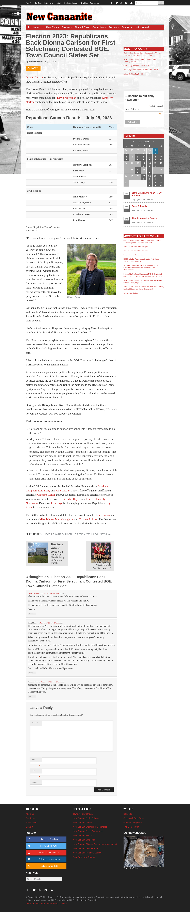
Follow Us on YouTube (43, 852)
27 (132, 150)
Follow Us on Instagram (43, 859)
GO (161, 3)
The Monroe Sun (131, 827)
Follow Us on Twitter (42, 845)
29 (144, 150)
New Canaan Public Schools (86, 818)
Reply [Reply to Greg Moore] (32, 673)
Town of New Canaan (83, 814)
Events (128, 27)
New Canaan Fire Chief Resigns (136, 247)
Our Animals (99, 27)
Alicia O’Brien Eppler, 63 (133, 74)
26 (126, 150)
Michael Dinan (36, 61)
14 (149, 163)
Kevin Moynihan (102, 534)
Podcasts (114, 27)
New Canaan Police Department (88, 831)
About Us (29, 3)
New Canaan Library (82, 822)
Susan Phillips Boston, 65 (133, 255)
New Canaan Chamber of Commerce (90, 827)
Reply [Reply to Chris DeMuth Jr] (32, 614)
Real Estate (52, 27)
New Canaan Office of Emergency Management (95, 844)
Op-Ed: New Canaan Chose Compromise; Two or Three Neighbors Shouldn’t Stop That (142, 54)
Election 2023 (82, 534)
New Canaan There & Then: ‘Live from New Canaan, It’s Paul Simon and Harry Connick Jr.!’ (144, 287)
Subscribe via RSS (42, 866)
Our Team (38, 3)
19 (138, 169)
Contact (58, 3)
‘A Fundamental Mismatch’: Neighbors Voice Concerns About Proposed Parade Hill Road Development (141, 267)
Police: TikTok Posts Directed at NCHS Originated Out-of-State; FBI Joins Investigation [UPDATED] (143, 275)
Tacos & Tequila (139, 206)
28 (138, 150)
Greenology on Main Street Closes (136, 65)
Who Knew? (142, 27)
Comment (35, 723)
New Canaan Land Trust (84, 840)
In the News (48, 3)
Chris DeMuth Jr (34, 593)
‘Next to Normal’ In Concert (145, 218)
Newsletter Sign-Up (70, 3)
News (39, 27)
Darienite (128, 814)
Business (67, 27)
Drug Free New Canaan (84, 857)
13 (144, 163)
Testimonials (94, 3)
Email (36, 771)
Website (34, 782)
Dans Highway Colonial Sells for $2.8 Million (141, 70)
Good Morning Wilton (133, 822)
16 (161, 163)
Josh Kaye (57, 503)
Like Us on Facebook (43, 839)
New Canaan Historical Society (87, 853)
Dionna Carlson (62, 534)
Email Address (143, 109)
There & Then (82, 27)
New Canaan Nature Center (86, 848)
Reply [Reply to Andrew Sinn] (32, 696)
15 (155, 163)
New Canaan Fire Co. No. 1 (85, 835)
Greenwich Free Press (134, 818)
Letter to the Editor (131, 293)
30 (149, 150)
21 (149, 169)
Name (36, 760)
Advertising (84, 3)
